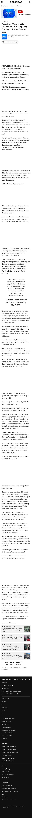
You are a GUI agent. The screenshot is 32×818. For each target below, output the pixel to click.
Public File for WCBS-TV (9, 746)
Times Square (18, 512)
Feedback (5, 797)
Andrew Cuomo (9, 662)
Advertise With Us (7, 733)
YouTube (4, 702)
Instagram (5, 707)
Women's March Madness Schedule (12, 694)
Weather (20, 6)
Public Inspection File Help (10, 752)
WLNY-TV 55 (5, 724)
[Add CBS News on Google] (10, 42)
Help (3, 794)
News (13, 6)
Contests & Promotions (8, 730)
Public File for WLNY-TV (9, 749)
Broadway (11, 69)
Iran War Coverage (7, 685)
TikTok (3, 710)
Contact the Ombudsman (9, 800)
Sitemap (4, 738)
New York (4, 6)
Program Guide (6, 727)
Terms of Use (5, 777)
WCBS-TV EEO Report (8, 758)
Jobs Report (5, 688)
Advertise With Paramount (9, 788)
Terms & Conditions (7, 735)
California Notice (7, 771)
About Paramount (7, 785)
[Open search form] (30, 2)
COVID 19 (5, 21)
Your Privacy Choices (8, 774)
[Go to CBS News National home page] (16, 2)
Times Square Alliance (9, 533)
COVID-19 (19, 662)
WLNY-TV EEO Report (8, 761)
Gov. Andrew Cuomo (9, 72)
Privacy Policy (6, 769)
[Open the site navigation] (5, 2)
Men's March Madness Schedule (11, 691)
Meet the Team (6, 721)
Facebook (5, 705)
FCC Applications (7, 755)
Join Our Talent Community (10, 791)
